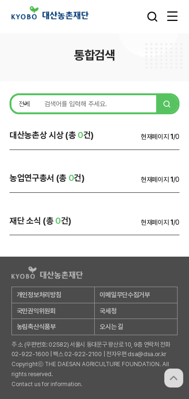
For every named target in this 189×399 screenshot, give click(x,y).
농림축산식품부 (36, 326)
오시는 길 (111, 326)
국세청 (107, 311)
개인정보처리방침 (39, 295)
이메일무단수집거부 (124, 295)
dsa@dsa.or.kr (147, 354)
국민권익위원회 (36, 311)
